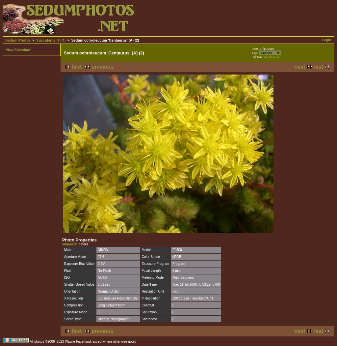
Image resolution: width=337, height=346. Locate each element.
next (300, 67)
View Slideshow (18, 50)
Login (326, 40)
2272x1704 (271, 56)
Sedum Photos (18, 40)
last (318, 67)
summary (69, 244)
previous (102, 67)
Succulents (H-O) (50, 40)
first (77, 67)
